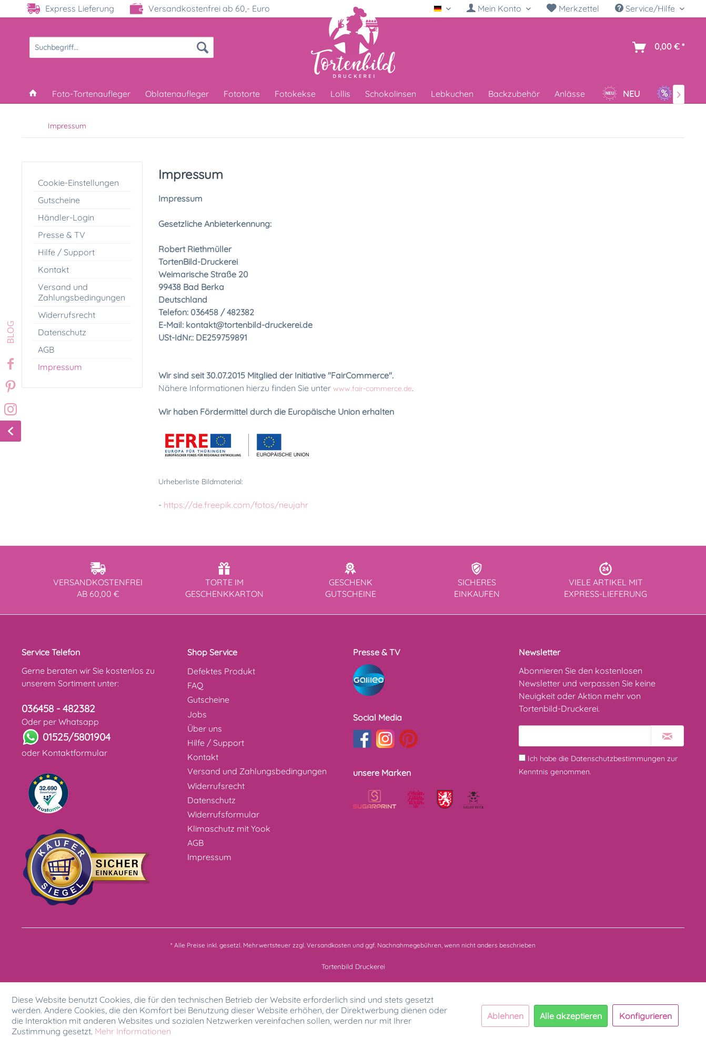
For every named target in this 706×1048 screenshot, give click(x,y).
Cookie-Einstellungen (78, 182)
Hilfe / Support (66, 252)
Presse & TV (61, 234)
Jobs (197, 714)
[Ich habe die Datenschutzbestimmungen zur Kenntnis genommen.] (522, 757)
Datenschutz (62, 332)
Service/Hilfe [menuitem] (646, 8)
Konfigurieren (645, 1016)
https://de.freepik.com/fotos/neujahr (236, 505)
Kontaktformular (74, 752)
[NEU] (620, 93)
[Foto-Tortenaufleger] (91, 93)
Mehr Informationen (133, 1031)
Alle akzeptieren (571, 1016)
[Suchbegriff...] (121, 47)
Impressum (60, 367)
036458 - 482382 (58, 708)
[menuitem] (499, 8)
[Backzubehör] (514, 93)
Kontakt (53, 269)
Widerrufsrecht (66, 315)
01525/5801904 (76, 737)
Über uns (204, 728)
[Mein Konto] (499, 8)
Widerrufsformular (223, 814)
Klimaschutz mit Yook (228, 828)
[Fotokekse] (295, 93)
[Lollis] (340, 93)
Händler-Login (66, 217)
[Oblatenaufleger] (177, 93)
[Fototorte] (241, 93)
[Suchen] (202, 47)
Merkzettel (573, 8)
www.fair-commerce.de (372, 388)
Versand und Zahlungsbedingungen (81, 292)
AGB (46, 349)
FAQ (195, 685)
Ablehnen (505, 1016)
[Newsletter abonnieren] (667, 735)
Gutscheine (59, 200)
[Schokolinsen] (390, 93)
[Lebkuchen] (452, 93)
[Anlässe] (569, 93)
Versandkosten (329, 945)
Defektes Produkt (221, 671)
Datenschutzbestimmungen (618, 758)
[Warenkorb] (656, 47)
